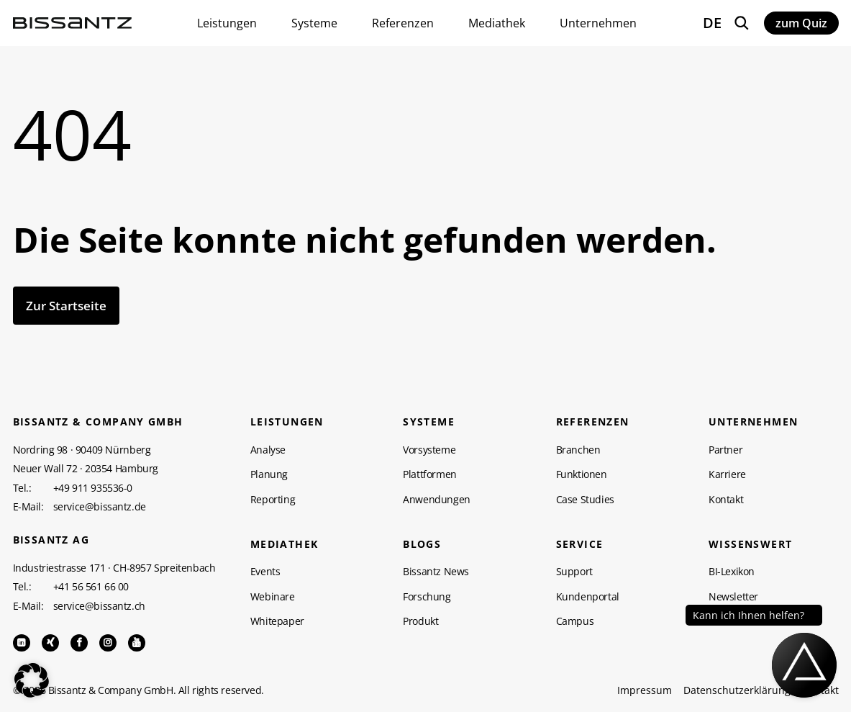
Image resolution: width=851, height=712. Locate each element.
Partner (725, 450)
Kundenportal (587, 597)
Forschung (426, 597)
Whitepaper (277, 621)
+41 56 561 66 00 (91, 587)
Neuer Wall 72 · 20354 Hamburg (85, 468)
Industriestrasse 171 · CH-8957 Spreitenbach (114, 567)
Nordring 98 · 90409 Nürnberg (82, 449)
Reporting (272, 500)
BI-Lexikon (732, 572)
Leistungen (287, 422)
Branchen (578, 450)
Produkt (420, 621)
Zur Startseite (66, 305)
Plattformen (430, 474)
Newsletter (733, 597)
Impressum (644, 690)
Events (265, 572)
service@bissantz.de (99, 507)
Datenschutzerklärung (737, 690)
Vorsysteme (429, 450)
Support (574, 572)
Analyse (268, 450)
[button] (31, 680)
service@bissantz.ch (99, 606)
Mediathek (284, 544)
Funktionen (581, 474)
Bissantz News (436, 572)
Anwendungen (436, 500)
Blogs (422, 544)
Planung (269, 474)
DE (712, 22)
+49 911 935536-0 (93, 488)
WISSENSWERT (750, 544)
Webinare (272, 597)
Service (580, 544)
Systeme (429, 422)
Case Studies (585, 500)
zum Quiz (801, 23)
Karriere (727, 474)
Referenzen (592, 422)
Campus (575, 621)
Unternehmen (753, 422)
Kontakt (726, 500)
